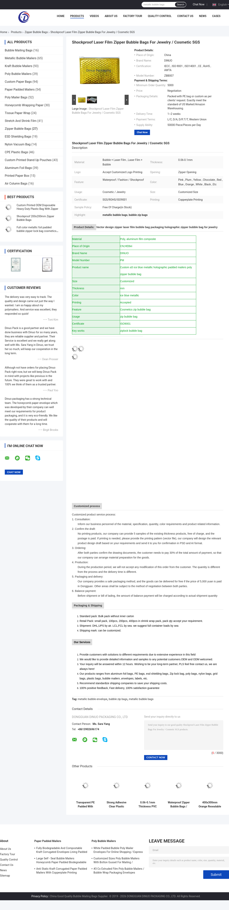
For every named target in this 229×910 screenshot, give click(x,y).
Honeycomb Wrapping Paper (24, 105)
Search (180, 4)
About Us (111, 16)
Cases (216, 16)
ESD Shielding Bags (18, 136)
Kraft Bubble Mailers (18, 66)
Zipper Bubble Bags (36, 32)
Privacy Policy (39, 896)
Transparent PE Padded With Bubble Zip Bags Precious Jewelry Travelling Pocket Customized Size (85, 804)
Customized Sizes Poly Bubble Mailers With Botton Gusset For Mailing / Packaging (116, 861)
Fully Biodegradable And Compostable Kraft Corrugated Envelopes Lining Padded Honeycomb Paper (61, 851)
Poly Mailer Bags (16, 97)
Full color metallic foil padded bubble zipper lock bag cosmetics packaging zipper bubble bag (36, 231)
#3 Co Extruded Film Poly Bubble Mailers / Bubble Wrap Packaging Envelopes (119, 870)
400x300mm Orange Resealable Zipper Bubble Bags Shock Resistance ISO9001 (209, 804)
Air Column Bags (16, 183)
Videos (94, 16)
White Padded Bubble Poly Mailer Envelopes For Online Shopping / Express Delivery (118, 851)
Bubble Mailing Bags (18, 50)
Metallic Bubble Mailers (20, 58)
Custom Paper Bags (18, 81)
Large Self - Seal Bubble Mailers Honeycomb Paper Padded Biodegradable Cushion (61, 861)
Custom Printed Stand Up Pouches (28, 160)
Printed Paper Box (17, 175)
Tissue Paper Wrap (17, 113)
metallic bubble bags (141, 699)
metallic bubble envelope (92, 699)
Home (61, 16)
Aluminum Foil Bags (18, 168)
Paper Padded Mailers (20, 89)
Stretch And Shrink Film (20, 121)
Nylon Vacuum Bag (18, 144)
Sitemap (5, 875)
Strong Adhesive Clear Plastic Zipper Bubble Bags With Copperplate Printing (117, 804)
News (202, 16)
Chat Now (198, 4)
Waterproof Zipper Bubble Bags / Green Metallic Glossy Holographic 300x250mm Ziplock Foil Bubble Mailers (178, 804)
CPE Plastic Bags (16, 152)
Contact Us (185, 16)
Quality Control (160, 16)
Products (77, 16)
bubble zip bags (118, 699)
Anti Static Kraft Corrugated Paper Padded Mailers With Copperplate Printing (61, 870)
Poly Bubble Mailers (18, 74)
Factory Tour (132, 16)
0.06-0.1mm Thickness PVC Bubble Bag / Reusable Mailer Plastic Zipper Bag (148, 804)
